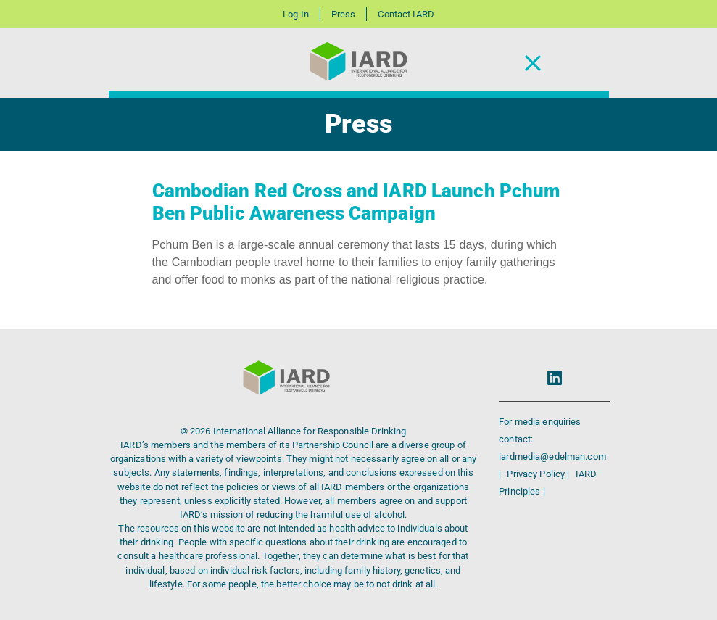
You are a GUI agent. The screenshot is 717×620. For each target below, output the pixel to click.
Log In (296, 14)
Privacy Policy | (539, 473)
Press (343, 14)
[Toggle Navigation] (532, 63)
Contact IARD (406, 14)
